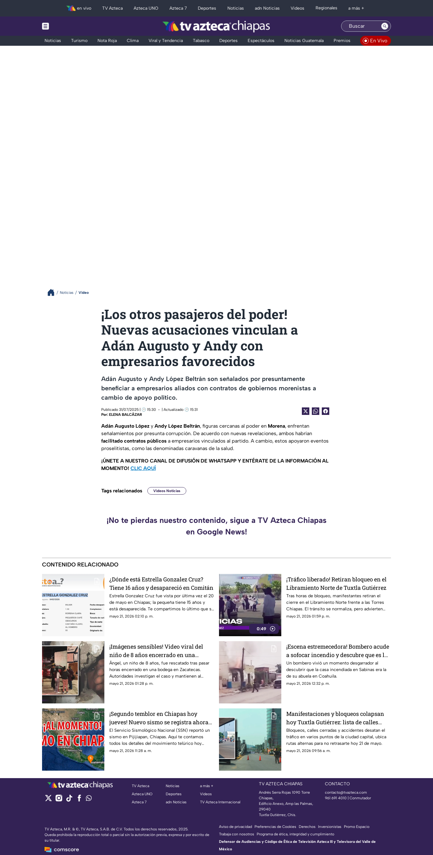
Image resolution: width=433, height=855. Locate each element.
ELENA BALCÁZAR (125, 414)
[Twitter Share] (305, 411)
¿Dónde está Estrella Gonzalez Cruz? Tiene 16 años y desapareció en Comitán (161, 583)
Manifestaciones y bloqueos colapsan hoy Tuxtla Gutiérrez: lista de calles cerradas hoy (335, 718)
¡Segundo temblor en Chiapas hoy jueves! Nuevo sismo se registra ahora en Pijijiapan (158, 718)
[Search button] (384, 26)
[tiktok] (69, 800)
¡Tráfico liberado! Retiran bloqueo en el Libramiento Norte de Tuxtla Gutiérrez (336, 583)
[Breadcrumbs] (53, 292)
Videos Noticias (166, 491)
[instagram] (59, 800)
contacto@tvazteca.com (346, 792)
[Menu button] (67, 26)
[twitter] (48, 800)
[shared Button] (315, 411)
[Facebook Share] (325, 411)
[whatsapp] (89, 799)
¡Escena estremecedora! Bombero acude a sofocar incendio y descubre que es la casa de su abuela (337, 651)
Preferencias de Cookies (275, 826)
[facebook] (79, 800)
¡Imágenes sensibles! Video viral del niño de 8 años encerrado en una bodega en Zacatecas (156, 651)
